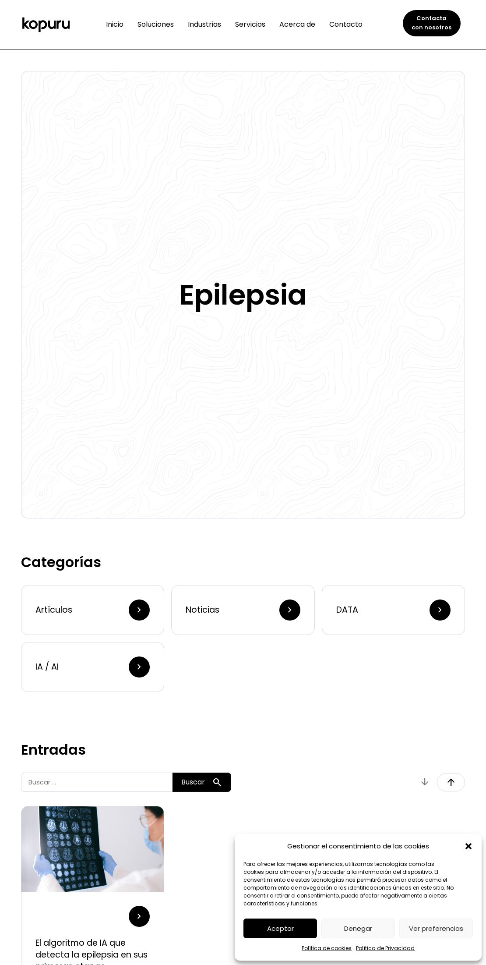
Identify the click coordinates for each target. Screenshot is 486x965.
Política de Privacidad (385, 948)
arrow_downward (424, 782)
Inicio (114, 24)
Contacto (346, 24)
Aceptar (280, 928)
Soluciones (155, 24)
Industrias (204, 24)
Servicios (250, 24)
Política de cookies (327, 948)
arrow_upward (451, 782)
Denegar (358, 928)
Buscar (201, 782)
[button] (468, 846)
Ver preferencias (436, 928)
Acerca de (297, 24)
